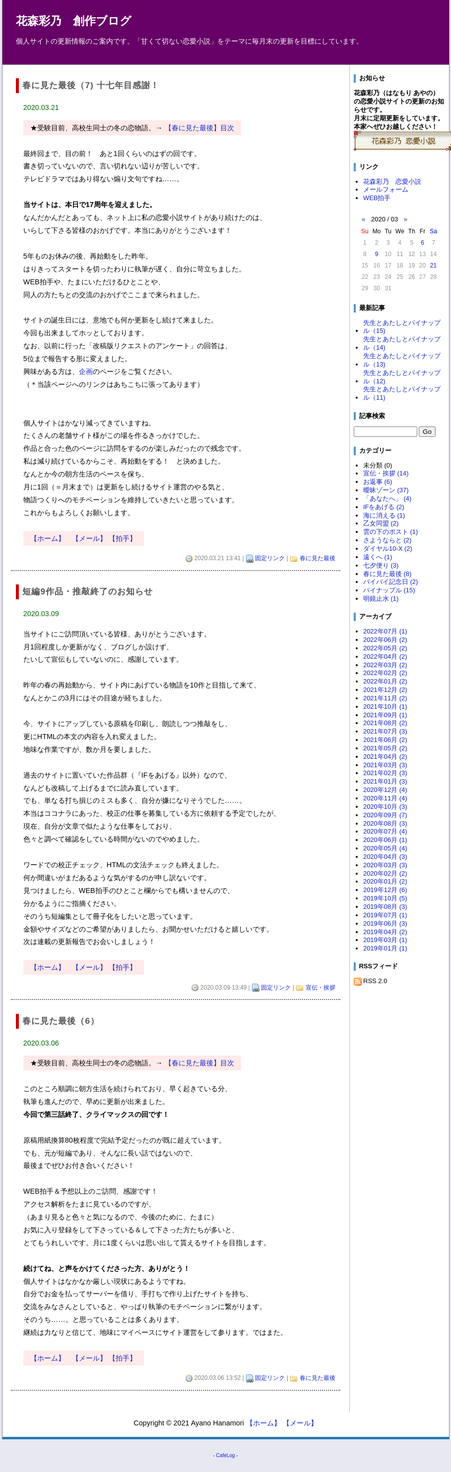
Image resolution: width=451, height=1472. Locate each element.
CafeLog (225, 1455)
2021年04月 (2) (385, 756)
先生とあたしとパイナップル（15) (402, 327)
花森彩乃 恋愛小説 (392, 181)
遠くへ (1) (377, 557)
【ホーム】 (47, 538)
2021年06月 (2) (385, 739)
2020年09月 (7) (385, 815)
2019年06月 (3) (385, 923)
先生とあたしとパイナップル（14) (402, 343)
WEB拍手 (377, 198)
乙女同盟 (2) (380, 523)
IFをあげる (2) (383, 507)
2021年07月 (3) (385, 731)
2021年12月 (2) (385, 689)
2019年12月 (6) (385, 890)
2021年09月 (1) (385, 715)
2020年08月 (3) (385, 823)
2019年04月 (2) (385, 932)
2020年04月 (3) (385, 856)
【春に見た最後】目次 (199, 128)
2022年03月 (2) (385, 665)
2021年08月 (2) (385, 723)
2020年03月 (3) (385, 865)
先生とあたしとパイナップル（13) (402, 360)
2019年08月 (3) (385, 906)
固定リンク (270, 558)
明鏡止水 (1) (380, 598)
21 (433, 265)
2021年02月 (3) (385, 773)
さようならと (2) (387, 540)
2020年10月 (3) (385, 806)
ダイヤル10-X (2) (387, 548)
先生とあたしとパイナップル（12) (402, 377)
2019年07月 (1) (385, 915)
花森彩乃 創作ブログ (73, 21)
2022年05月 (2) (385, 648)
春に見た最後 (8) (387, 574)
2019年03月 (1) (385, 940)
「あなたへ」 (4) (387, 498)
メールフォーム (385, 189)
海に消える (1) (384, 515)
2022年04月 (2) (385, 656)
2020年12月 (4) (385, 789)
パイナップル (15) (389, 590)
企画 (86, 371)
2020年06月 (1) (385, 839)
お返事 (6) (377, 481)
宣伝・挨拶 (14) (386, 473)
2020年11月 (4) (385, 798)
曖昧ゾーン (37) (386, 490)
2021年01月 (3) (385, 781)
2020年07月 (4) (385, 831)
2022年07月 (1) (385, 631)
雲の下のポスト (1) (390, 531)
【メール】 (89, 538)
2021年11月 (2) (385, 698)
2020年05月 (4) (385, 848)
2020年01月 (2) (385, 881)
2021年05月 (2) (385, 748)
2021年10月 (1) (385, 706)
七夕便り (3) (380, 565)
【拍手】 (122, 538)
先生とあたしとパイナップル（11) (402, 393)
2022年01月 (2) (385, 681)
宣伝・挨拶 (320, 987)
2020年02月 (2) (385, 873)
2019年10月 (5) (385, 898)
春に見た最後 (317, 558)
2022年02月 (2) (385, 673)
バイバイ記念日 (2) (390, 581)
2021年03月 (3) (385, 765)
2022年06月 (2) (385, 639)
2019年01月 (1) (385, 948)
